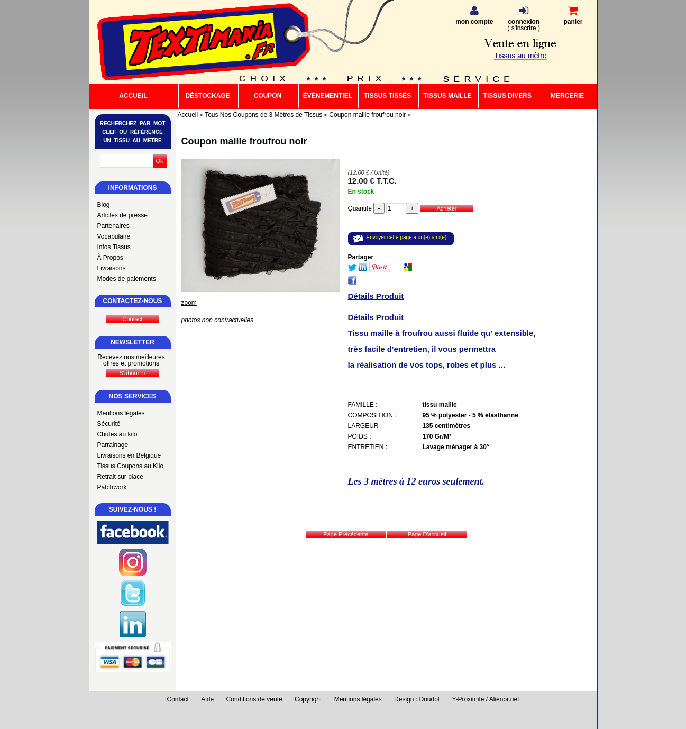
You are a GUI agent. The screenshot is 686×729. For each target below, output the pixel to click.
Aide (207, 699)
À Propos (110, 257)
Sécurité (109, 423)
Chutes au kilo (117, 434)
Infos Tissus (114, 247)
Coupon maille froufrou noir (244, 141)
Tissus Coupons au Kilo (130, 466)
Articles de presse (122, 215)
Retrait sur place (120, 476)
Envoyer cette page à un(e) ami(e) (407, 237)
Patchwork (112, 487)
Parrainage (113, 445)
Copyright (308, 699)
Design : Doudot (417, 699)
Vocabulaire (114, 236)
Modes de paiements (126, 279)
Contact (178, 699)
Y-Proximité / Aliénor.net (485, 699)
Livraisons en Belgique (129, 455)
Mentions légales (121, 413)
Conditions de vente (254, 699)
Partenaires (113, 226)
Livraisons (111, 268)
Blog (103, 204)
